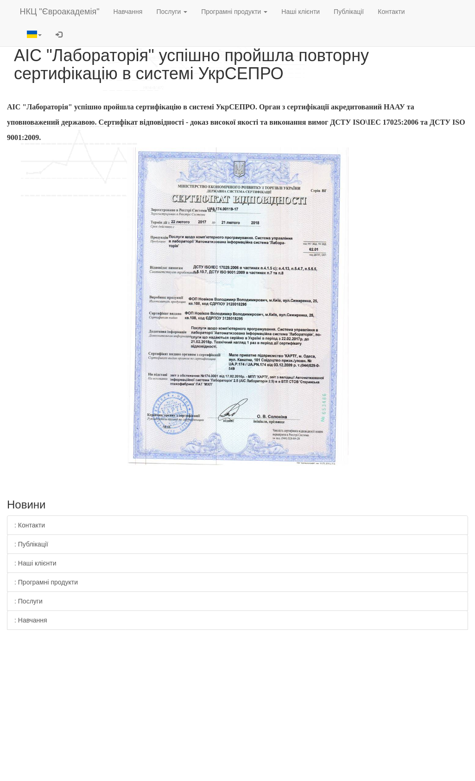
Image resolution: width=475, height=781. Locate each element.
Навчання (128, 11)
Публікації (349, 11)
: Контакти (29, 525)
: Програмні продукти (46, 582)
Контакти (391, 11)
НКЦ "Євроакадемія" (60, 11)
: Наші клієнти (35, 563)
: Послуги (28, 601)
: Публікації (31, 544)
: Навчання (30, 620)
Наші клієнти (300, 11)
